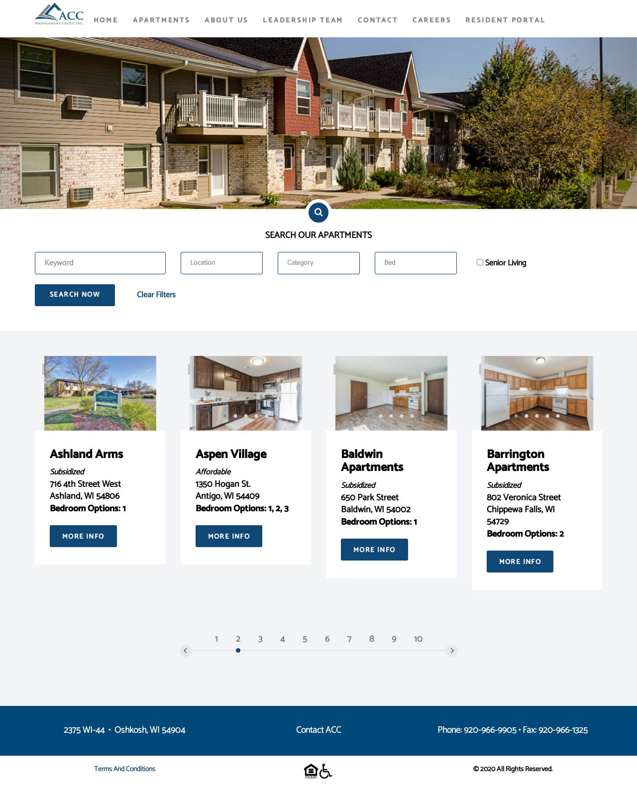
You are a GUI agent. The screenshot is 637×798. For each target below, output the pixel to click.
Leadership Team (303, 20)
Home (106, 20)
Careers (432, 20)
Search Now (75, 295)
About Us (226, 20)
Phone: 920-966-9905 (477, 730)
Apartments (161, 20)
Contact (378, 20)
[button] (224, 416)
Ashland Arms (86, 454)
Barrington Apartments (518, 461)
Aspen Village (231, 454)
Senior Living (505, 263)
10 (418, 639)
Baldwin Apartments (372, 461)
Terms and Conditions (124, 769)
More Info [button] (83, 537)
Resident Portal (505, 20)
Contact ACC (318, 730)
